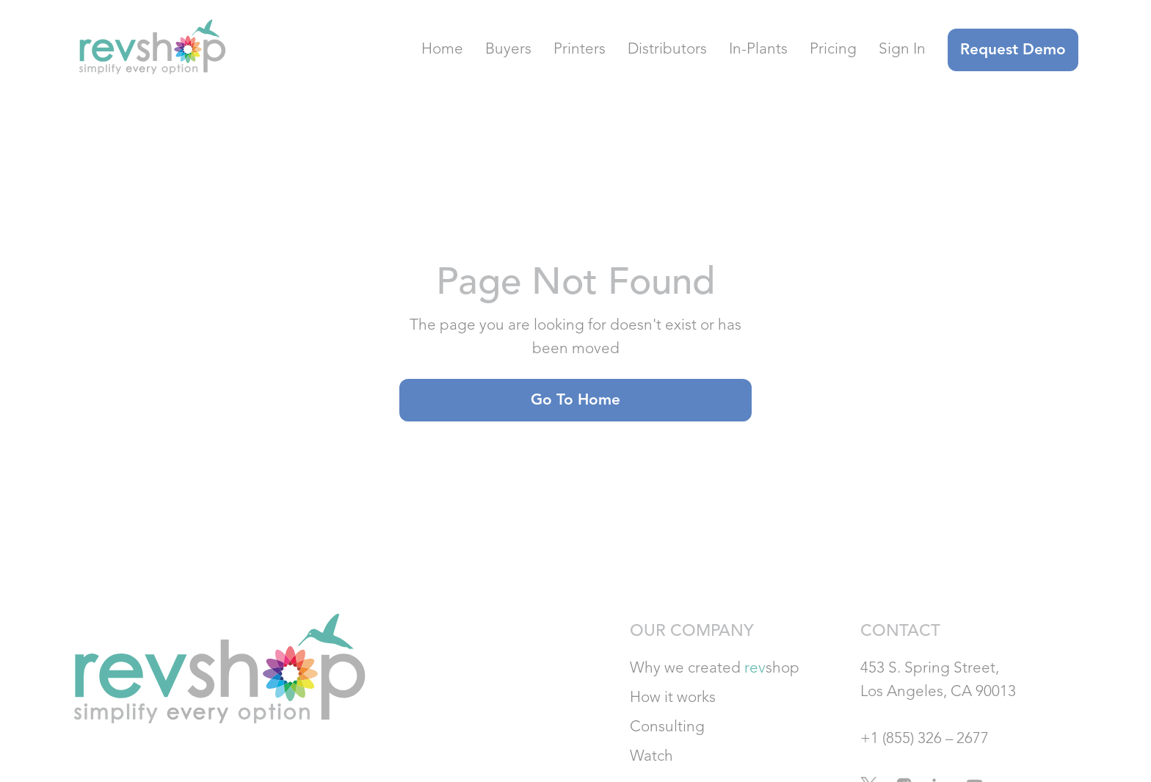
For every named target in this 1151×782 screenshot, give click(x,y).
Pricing (833, 49)
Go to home (575, 400)
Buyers (508, 49)
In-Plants (758, 49)
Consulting (667, 727)
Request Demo (1013, 50)
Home (442, 49)
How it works (673, 698)
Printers (579, 49)
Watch (651, 756)
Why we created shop (714, 668)
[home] (149, 50)
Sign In (902, 49)
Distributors (667, 49)
